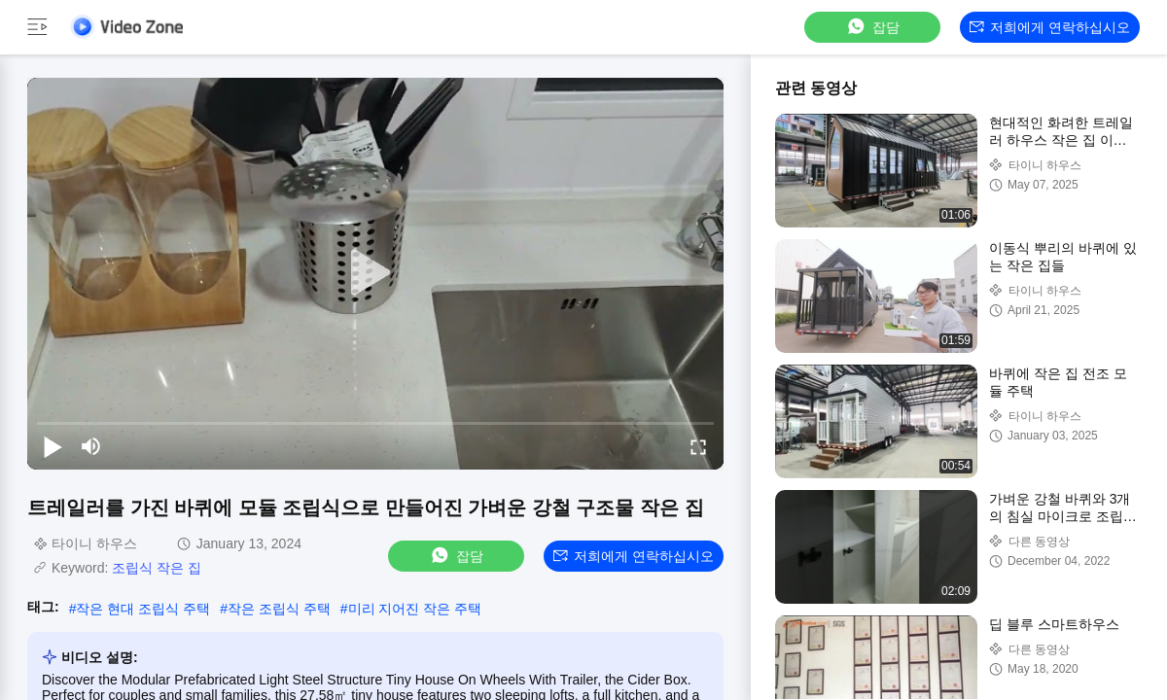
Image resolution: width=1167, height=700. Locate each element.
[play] (375, 273)
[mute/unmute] (91, 446)
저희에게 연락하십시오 (1050, 27)
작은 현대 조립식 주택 (143, 608)
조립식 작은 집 (156, 568)
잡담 (872, 27)
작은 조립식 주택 (279, 608)
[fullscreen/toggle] (698, 446)
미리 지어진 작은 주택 (415, 608)
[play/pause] (52, 446)
